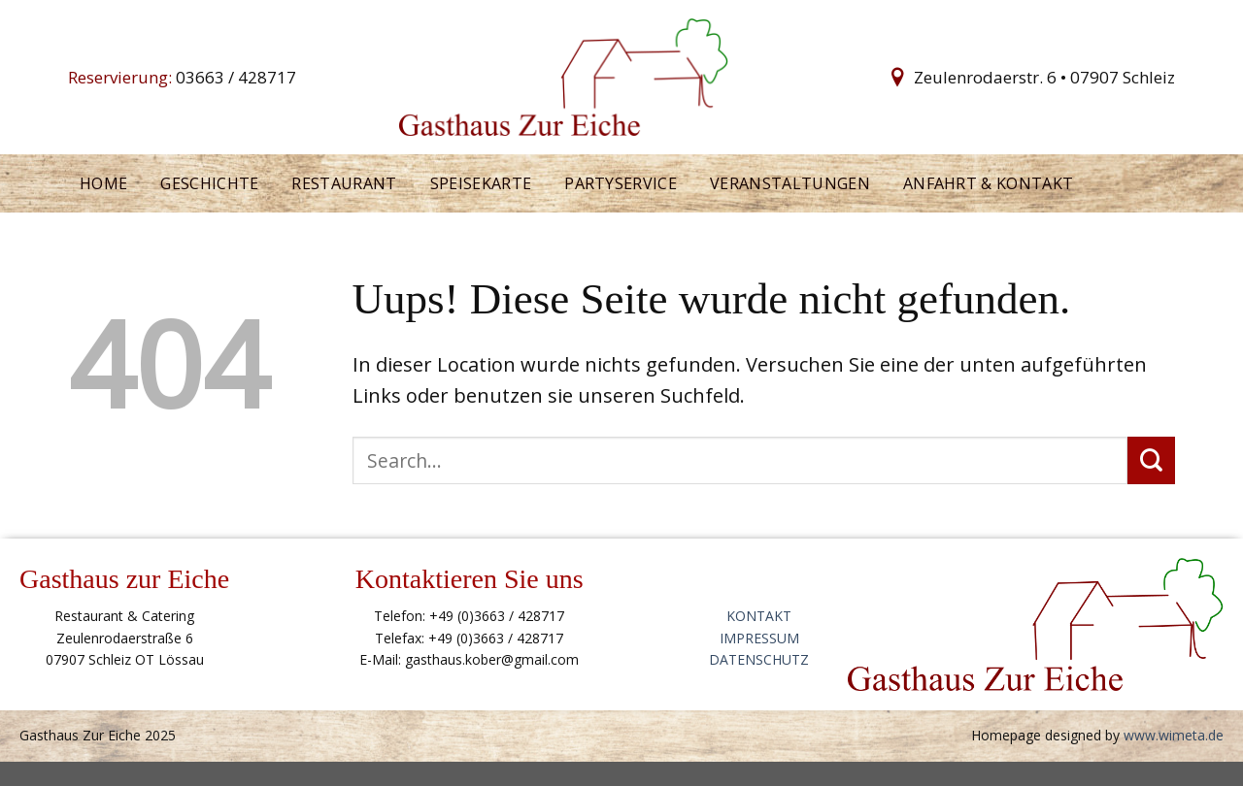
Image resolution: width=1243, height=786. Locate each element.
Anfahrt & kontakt (988, 183)
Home (103, 183)
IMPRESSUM (759, 638)
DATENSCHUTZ (759, 659)
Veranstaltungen (790, 183)
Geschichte (209, 183)
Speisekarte (481, 183)
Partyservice (620, 183)
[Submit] (1151, 460)
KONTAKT (758, 615)
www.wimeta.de (1174, 735)
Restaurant (343, 183)
